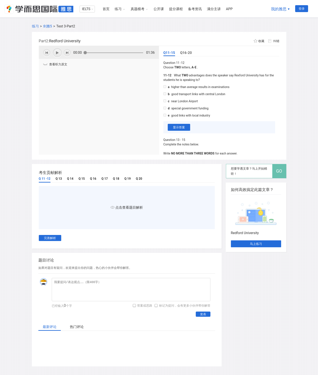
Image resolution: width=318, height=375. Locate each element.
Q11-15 (169, 53)
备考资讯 (195, 9)
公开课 (159, 9)
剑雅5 (47, 26)
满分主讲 (214, 9)
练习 (118, 9)
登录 (302, 8)
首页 (106, 9)
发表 (203, 314)
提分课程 (176, 9)
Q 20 (139, 178)
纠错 (276, 41)
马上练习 (256, 244)
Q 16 (93, 178)
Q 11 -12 (44, 178)
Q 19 (127, 178)
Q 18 (116, 178)
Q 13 (59, 178)
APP (229, 9)
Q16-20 (186, 53)
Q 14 (70, 178)
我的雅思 (279, 9)
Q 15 (81, 178)
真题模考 (137, 9)
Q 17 (105, 178)
